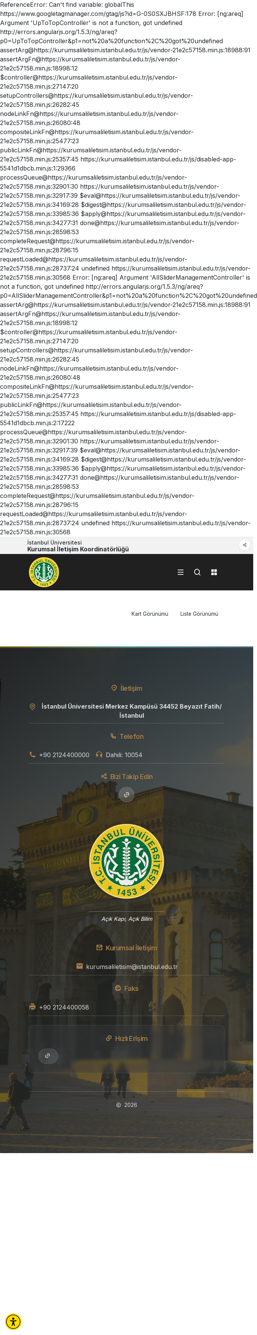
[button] (13, 1321)
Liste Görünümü (199, 614)
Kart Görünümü (150, 614)
